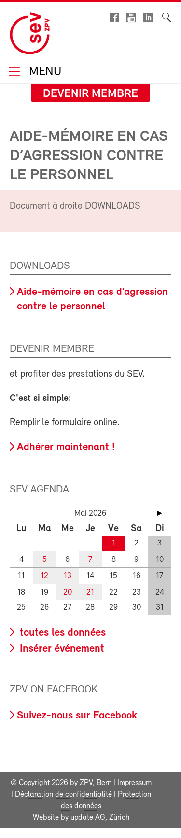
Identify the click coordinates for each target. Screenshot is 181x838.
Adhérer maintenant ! (66, 447)
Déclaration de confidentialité (63, 794)
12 (44, 576)
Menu (43, 72)
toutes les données (61, 632)
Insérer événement (60, 648)
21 (90, 592)
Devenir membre (90, 94)
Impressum (134, 783)
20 (67, 592)
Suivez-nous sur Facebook (77, 715)
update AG (87, 818)
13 (67, 576)
